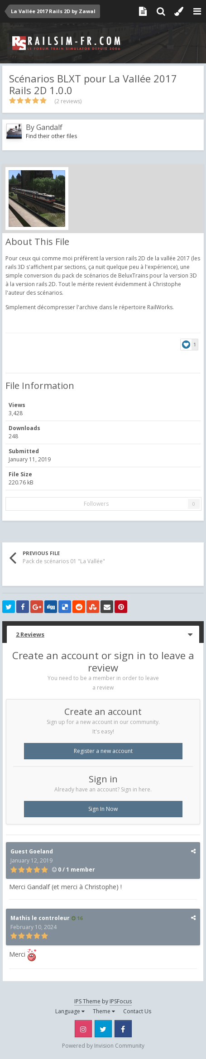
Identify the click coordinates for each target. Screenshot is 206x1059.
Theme (104, 1011)
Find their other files (51, 136)
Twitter (103, 1028)
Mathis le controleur (40, 918)
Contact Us (137, 1011)
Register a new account (103, 751)
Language (70, 1011)
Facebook (123, 1028)
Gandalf (49, 127)
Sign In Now (103, 809)
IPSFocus (121, 1001)
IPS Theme (87, 1001)
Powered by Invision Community (103, 1045)
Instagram (83, 1028)
